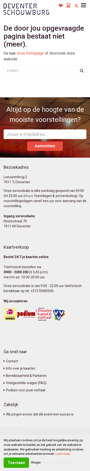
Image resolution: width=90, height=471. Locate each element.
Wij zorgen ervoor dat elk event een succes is (38, 414)
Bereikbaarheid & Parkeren (25, 376)
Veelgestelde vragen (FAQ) (25, 383)
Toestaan (16, 462)
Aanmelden (45, 146)
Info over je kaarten (19, 368)
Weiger (36, 462)
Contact (11, 361)
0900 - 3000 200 (16, 272)
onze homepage (30, 53)
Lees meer (63, 454)
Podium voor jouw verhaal (24, 390)
